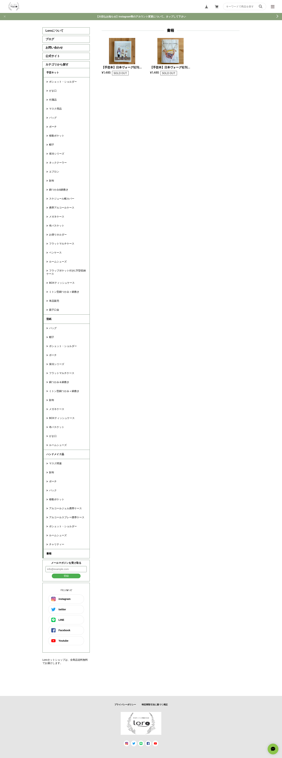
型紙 (48, 318)
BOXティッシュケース (62, 282)
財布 (51, 180)
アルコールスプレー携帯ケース (66, 517)
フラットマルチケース (61, 243)
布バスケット (56, 225)
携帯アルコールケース (61, 207)
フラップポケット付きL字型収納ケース (66, 272)
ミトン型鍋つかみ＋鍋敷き (64, 291)
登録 (66, 575)
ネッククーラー (58, 162)
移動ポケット (56, 135)
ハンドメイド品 (55, 454)
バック (53, 490)
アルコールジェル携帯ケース (65, 508)
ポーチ (53, 126)
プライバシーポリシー (125, 704)
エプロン (54, 171)
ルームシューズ (58, 261)
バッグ (53, 117)
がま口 (53, 90)
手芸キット (52, 72)
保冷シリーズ (56, 153)
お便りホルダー (58, 234)
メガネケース (56, 216)
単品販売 (54, 300)
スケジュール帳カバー (61, 198)
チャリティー (56, 544)
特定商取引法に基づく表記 (155, 704)
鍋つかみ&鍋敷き (58, 189)
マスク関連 (55, 463)
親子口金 (54, 309)
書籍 (48, 553)
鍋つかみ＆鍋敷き (59, 382)
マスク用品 (55, 108)
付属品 (53, 99)
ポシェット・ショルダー (63, 81)
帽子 (51, 144)
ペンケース (55, 252)
